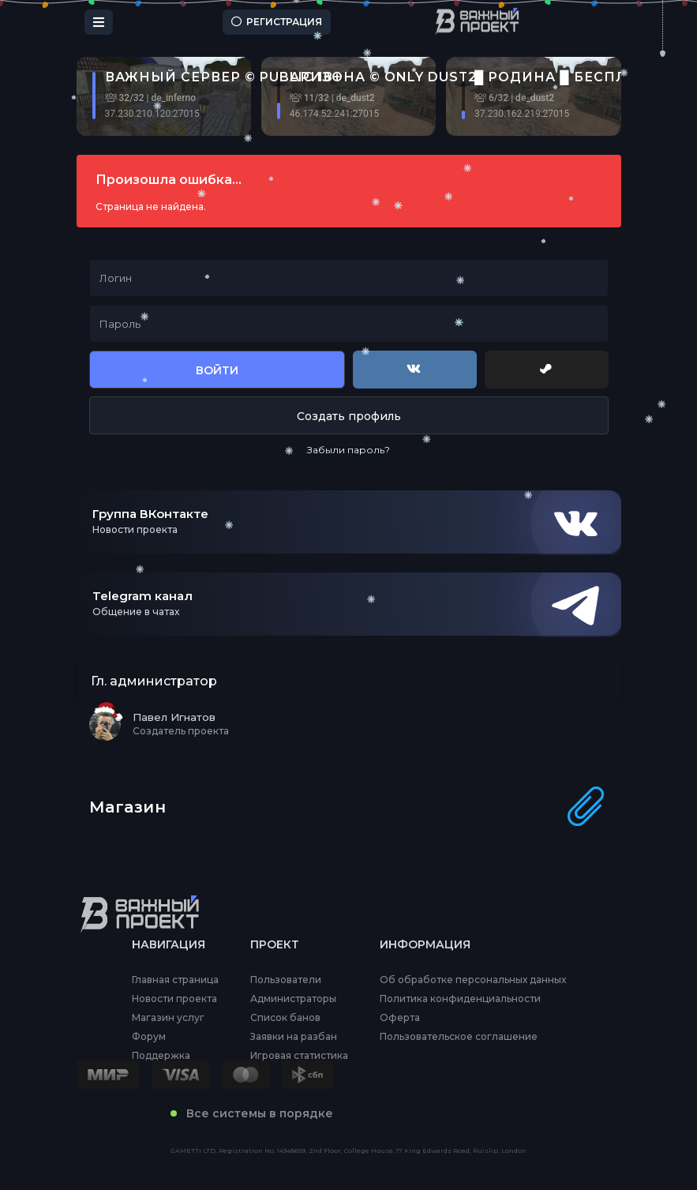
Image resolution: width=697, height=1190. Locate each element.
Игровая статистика (299, 1055)
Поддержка (161, 1055)
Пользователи (285, 980)
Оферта (400, 1018)
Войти (217, 370)
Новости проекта (174, 999)
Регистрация (276, 22)
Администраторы (293, 999)
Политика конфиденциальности (460, 999)
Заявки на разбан (293, 1037)
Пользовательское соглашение (459, 1037)
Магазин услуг (168, 1018)
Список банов (285, 1018)
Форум (149, 1037)
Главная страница (175, 980)
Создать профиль (349, 416)
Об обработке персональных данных (473, 980)
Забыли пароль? (348, 450)
